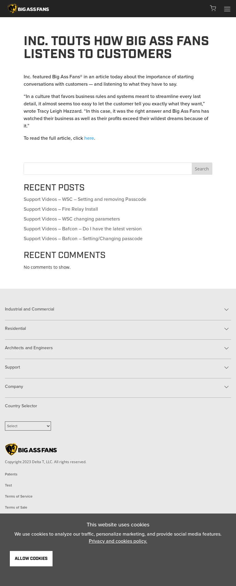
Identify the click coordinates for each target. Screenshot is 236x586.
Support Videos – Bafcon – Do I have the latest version (83, 228)
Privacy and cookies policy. (118, 541)
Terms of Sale (16, 507)
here (89, 138)
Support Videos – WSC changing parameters (72, 218)
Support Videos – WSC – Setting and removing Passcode (85, 199)
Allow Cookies (31, 558)
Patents (11, 474)
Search (202, 169)
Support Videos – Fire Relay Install (61, 209)
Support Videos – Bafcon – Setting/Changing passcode (83, 238)
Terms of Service (19, 496)
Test (8, 485)
